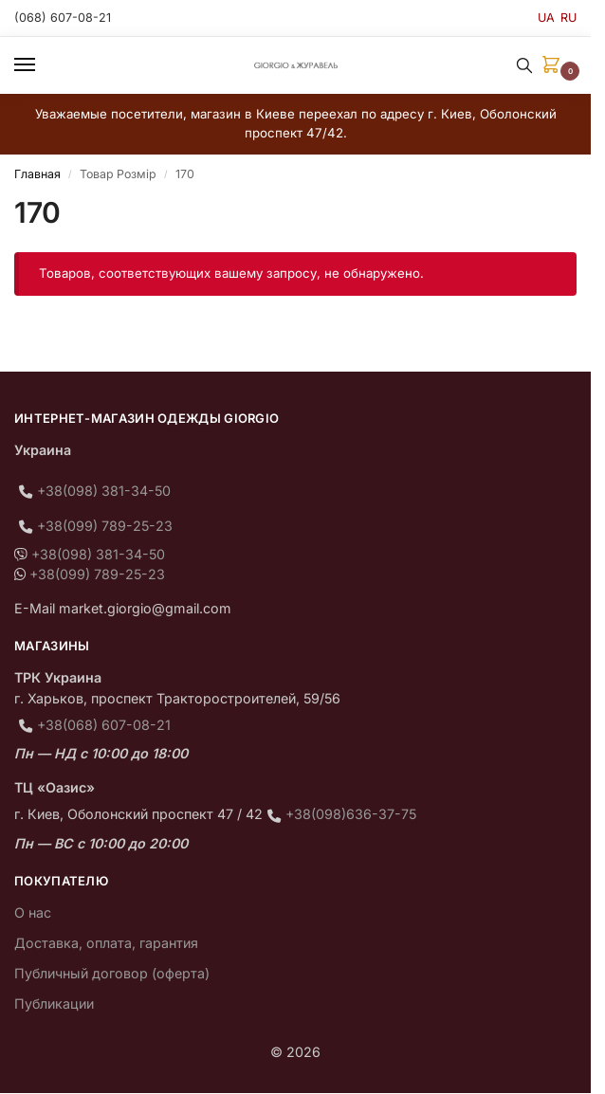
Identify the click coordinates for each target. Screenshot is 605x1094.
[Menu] (42, 65)
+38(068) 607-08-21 (104, 725)
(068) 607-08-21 (62, 17)
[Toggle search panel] (524, 65)
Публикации (54, 1003)
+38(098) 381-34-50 (104, 491)
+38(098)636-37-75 (350, 814)
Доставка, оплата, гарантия (106, 943)
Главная (37, 174)
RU (568, 17)
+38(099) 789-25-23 (105, 526)
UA (546, 17)
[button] (555, 66)
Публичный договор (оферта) (112, 973)
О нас (32, 912)
